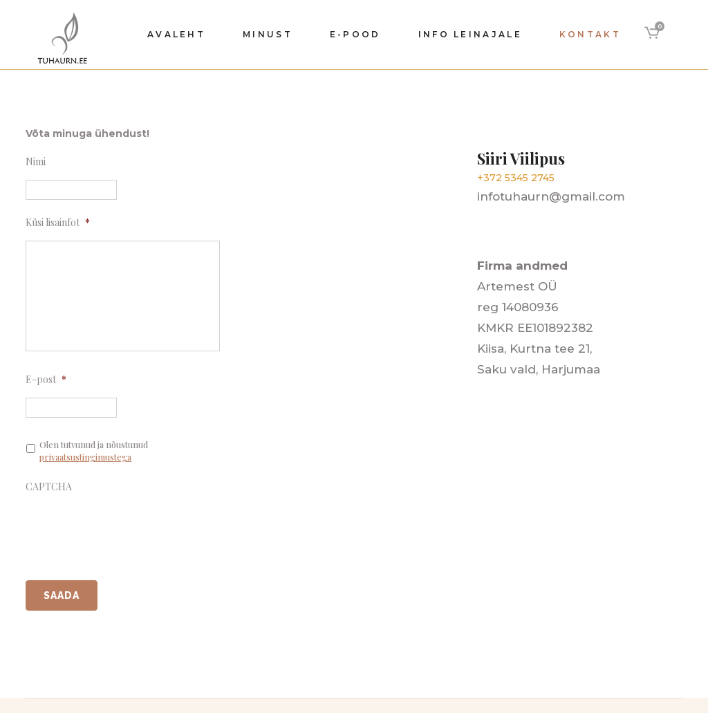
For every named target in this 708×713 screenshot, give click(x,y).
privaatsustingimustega (85, 457)
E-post (46, 379)
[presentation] (131, 528)
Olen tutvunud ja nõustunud (93, 451)
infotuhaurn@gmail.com (551, 196)
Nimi (36, 162)
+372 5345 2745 (516, 178)
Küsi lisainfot (58, 222)
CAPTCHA (49, 487)
